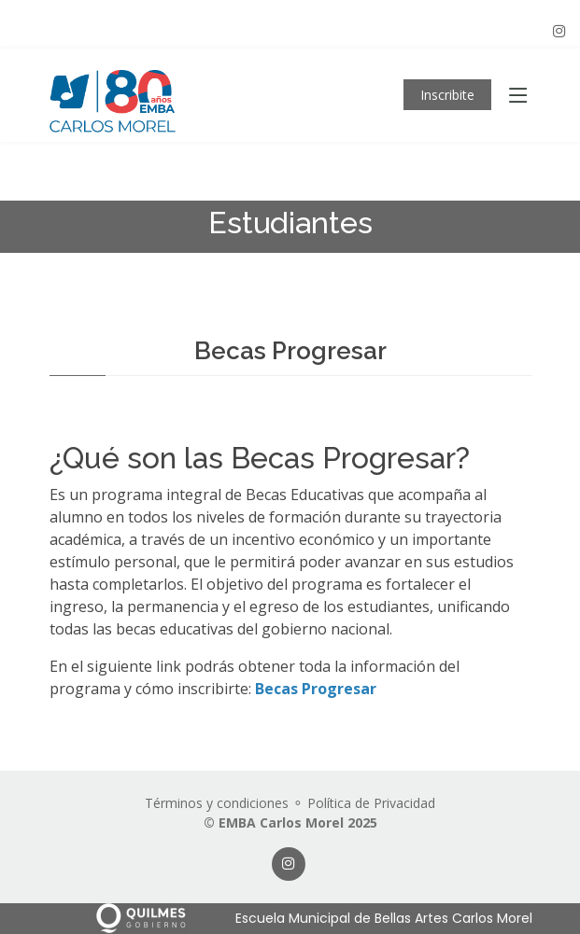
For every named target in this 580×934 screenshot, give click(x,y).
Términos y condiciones (217, 803)
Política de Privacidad (371, 803)
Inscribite (447, 95)
